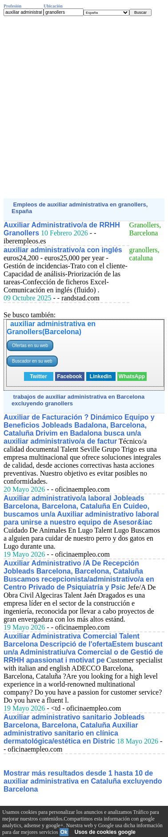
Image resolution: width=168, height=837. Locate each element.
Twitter (38, 376)
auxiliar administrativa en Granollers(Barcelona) (51, 328)
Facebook (69, 376)
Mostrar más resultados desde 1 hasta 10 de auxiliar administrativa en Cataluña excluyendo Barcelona (83, 781)
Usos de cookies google (105, 832)
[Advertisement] (84, 107)
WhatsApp (132, 376)
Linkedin (101, 376)
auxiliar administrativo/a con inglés (63, 250)
